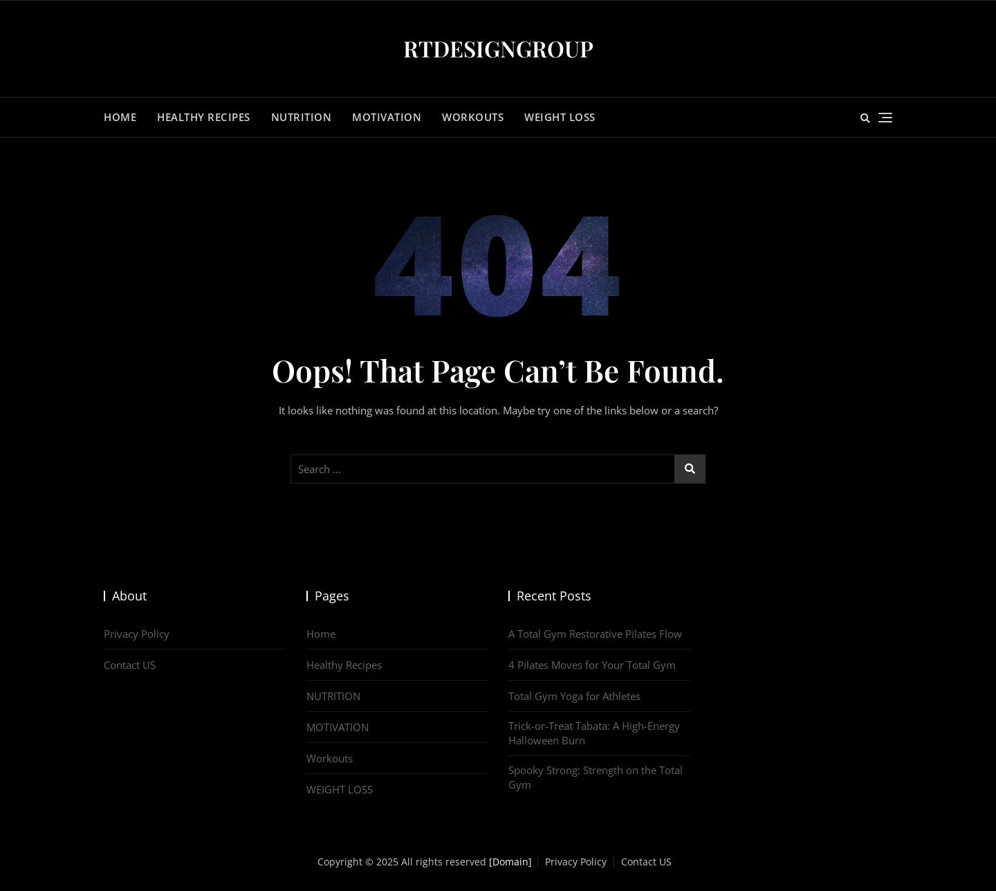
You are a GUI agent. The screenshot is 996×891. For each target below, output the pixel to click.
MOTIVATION (386, 117)
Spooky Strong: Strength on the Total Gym (595, 777)
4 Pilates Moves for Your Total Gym (592, 665)
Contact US (130, 665)
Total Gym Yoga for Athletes (574, 696)
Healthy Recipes (203, 117)
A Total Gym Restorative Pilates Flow (595, 634)
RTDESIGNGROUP (498, 48)
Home (120, 117)
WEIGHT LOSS (560, 117)
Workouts (473, 117)
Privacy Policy (136, 634)
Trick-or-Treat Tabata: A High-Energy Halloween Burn (594, 733)
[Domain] (510, 861)
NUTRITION (301, 117)
